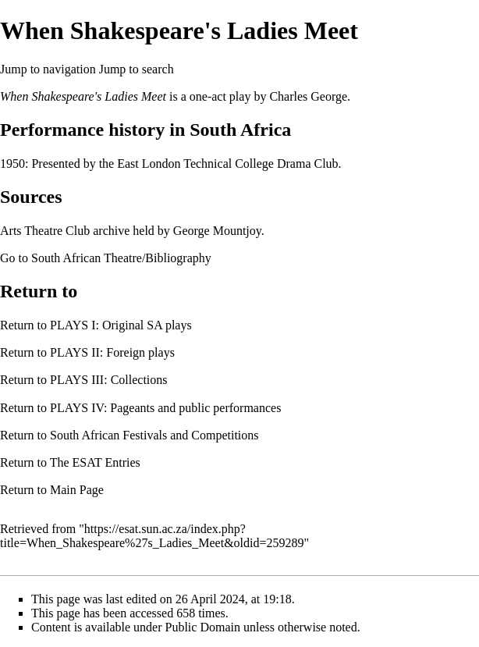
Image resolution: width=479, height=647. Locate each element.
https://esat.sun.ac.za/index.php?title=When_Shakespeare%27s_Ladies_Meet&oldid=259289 (152, 535)
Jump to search (136, 69)
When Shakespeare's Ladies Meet (83, 96)
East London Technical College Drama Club (227, 163)
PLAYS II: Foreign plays (112, 352)
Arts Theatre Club (45, 230)
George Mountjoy (217, 230)
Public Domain (202, 627)
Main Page (77, 489)
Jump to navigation (48, 69)
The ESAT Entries (95, 462)
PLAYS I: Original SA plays (121, 325)
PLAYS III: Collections (109, 379)
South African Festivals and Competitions (154, 435)
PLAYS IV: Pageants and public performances (165, 407)
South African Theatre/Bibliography (121, 258)
